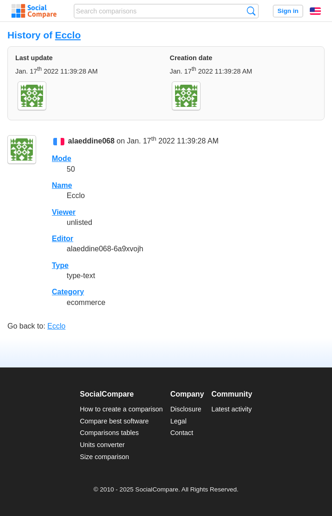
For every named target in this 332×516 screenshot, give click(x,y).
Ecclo (68, 35)
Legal (178, 421)
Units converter (102, 444)
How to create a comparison (121, 409)
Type (60, 265)
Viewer (63, 212)
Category (68, 292)
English (315, 11)
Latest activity (232, 409)
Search (251, 10)
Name (62, 185)
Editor (62, 238)
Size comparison (104, 456)
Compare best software (114, 421)
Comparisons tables (109, 432)
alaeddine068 (91, 141)
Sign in (287, 10)
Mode (61, 158)
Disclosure (185, 409)
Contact (182, 432)
